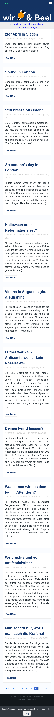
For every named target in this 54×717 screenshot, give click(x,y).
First (8, 689)
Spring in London (20, 72)
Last (45, 689)
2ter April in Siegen (21, 34)
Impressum (16, 696)
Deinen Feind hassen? (24, 428)
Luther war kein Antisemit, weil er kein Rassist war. (24, 357)
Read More (11, 58)
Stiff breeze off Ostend (24, 110)
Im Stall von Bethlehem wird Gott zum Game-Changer (27, 26)
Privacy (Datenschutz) (33, 696)
